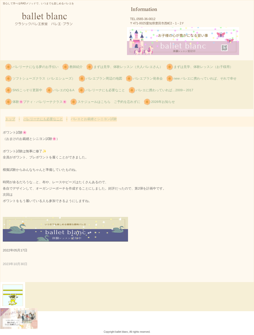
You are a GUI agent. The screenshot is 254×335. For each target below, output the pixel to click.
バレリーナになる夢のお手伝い (35, 67)
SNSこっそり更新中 (27, 90)
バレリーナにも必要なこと (105, 90)
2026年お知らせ (163, 102)
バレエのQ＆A (64, 90)
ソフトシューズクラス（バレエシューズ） (43, 78)
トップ (10, 119)
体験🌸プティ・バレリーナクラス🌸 (39, 102)
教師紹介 (76, 67)
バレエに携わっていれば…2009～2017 (164, 90)
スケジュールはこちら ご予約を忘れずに (109, 102)
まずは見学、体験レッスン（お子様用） (203, 67)
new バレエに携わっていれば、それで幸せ (205, 78)
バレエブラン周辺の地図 (104, 78)
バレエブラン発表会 (148, 78)
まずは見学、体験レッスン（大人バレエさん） (128, 67)
